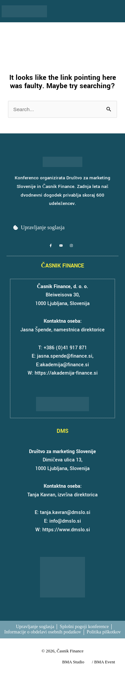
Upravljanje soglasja (43, 227)
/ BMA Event (103, 661)
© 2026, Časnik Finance (62, 650)
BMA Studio (73, 661)
